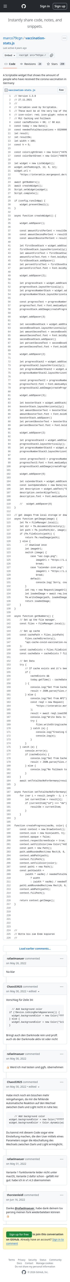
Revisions (31, 64)
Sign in (45, 6)
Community (55, 1259)
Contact (29, 1263)
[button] (51, 55)
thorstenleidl (15, 1195)
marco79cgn (13, 38)
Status (43, 1259)
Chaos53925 (14, 986)
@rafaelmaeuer (24, 1208)
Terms (11, 1259)
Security (32, 1259)
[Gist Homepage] (23, 6)
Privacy (21, 1259)
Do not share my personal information (35, 1266)
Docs (19, 1263)
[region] (35, 517)
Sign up (60, 6)
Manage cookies (44, 1263)
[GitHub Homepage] (24, 1272)
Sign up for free (19, 1234)
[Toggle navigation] (5, 6)
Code (9, 64)
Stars (56, 64)
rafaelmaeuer (15, 958)
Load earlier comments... (35, 948)
